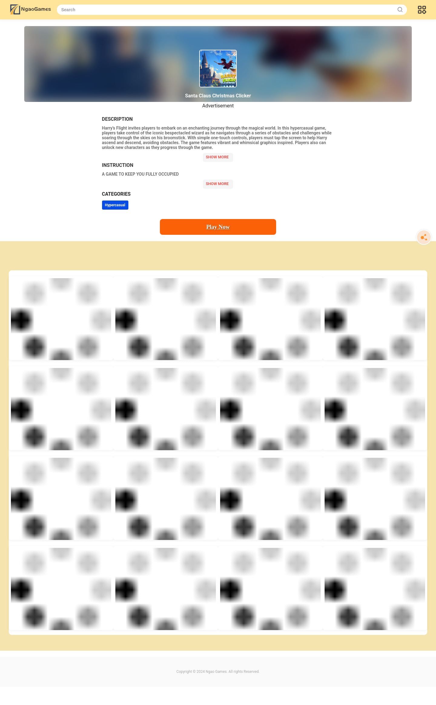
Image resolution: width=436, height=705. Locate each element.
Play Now (218, 227)
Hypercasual (115, 205)
